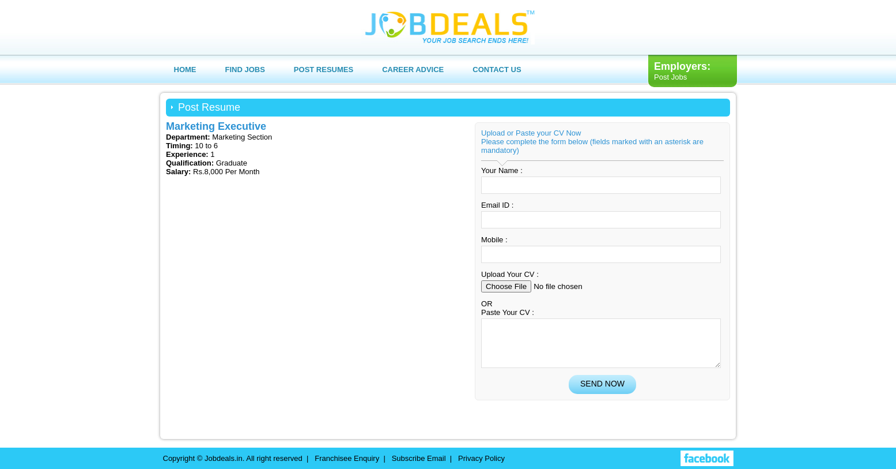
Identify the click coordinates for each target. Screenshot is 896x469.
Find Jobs (245, 69)
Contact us (496, 69)
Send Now (602, 392)
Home (185, 69)
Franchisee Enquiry (347, 458)
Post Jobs (670, 77)
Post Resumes (323, 69)
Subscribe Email (419, 458)
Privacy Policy (481, 458)
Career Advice (413, 69)
